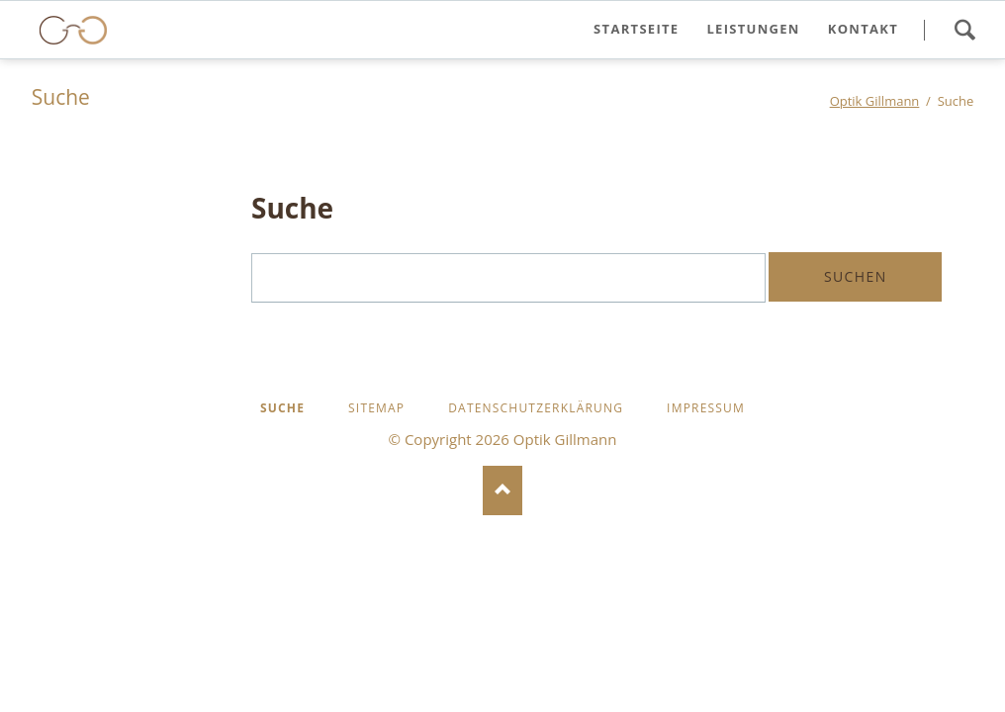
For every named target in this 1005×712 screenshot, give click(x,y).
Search (964, 29)
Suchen (855, 276)
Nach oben (502, 490)
